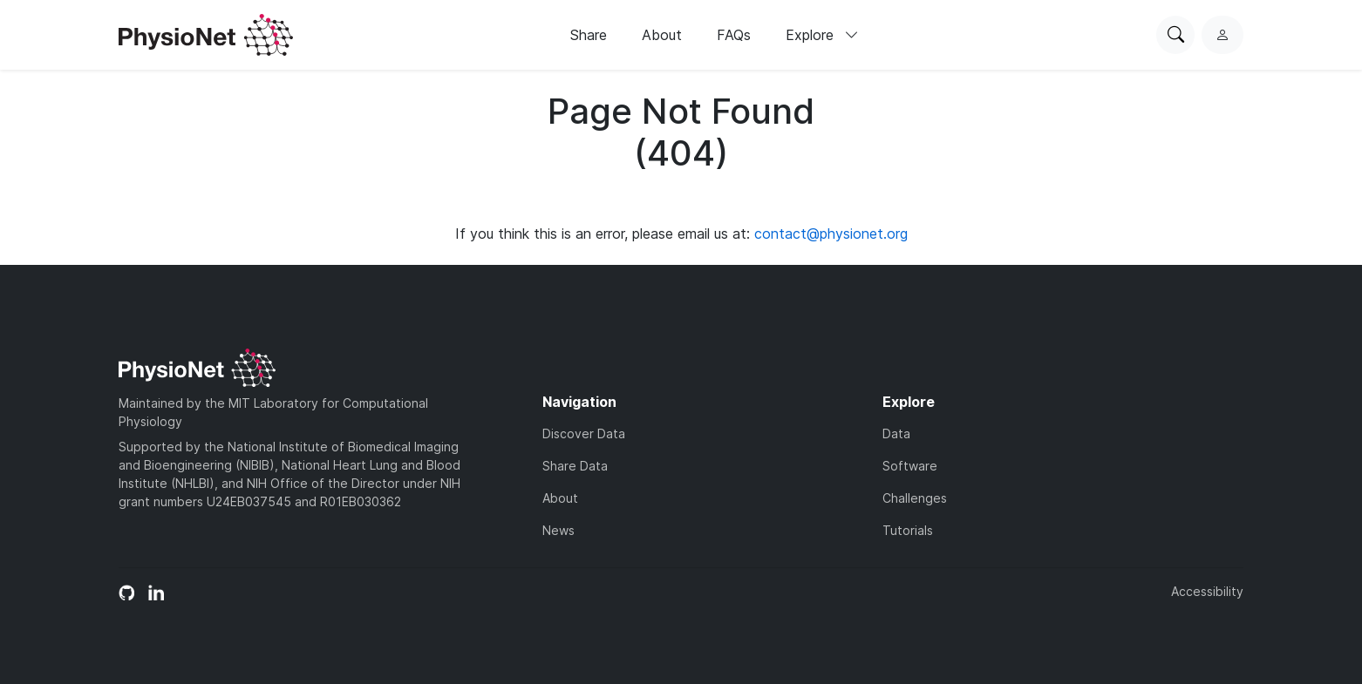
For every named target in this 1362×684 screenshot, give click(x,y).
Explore (822, 35)
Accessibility (1207, 591)
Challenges (914, 498)
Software (909, 465)
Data (896, 433)
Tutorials (907, 530)
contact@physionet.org (831, 233)
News (558, 530)
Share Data (575, 465)
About (662, 35)
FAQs (734, 35)
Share (588, 35)
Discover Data (583, 433)
